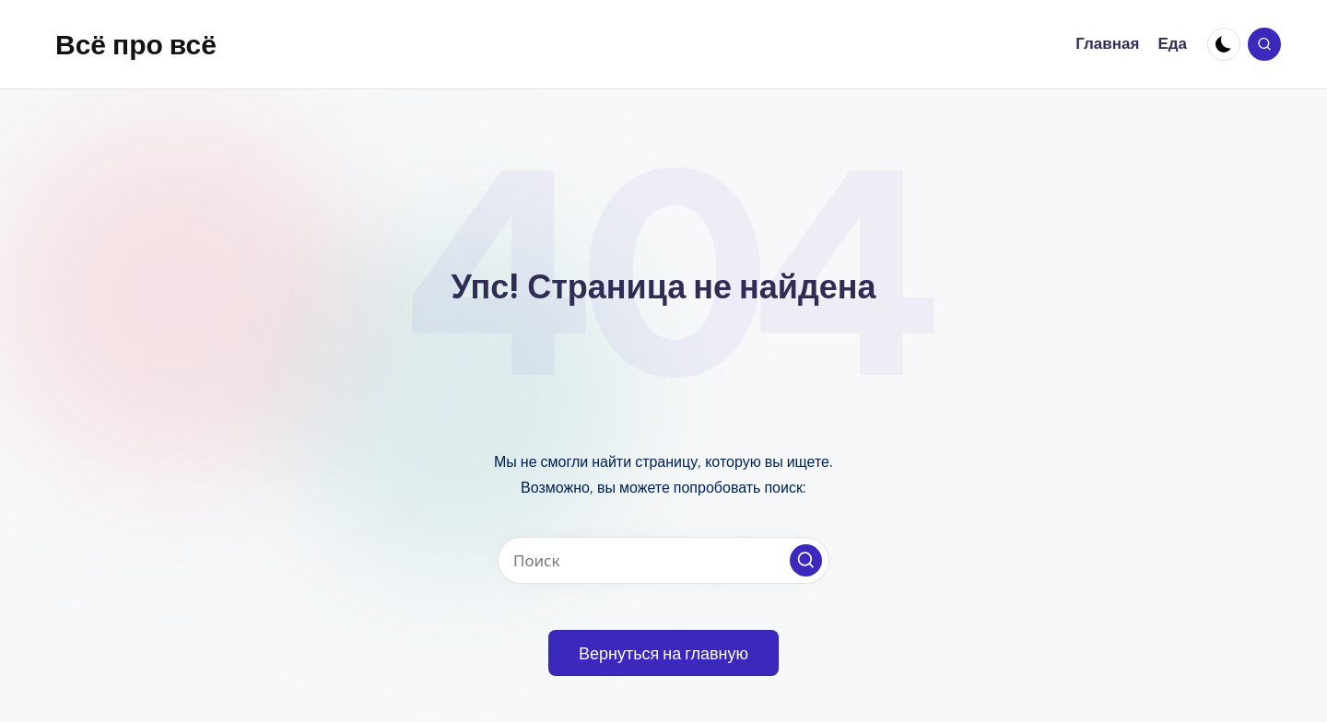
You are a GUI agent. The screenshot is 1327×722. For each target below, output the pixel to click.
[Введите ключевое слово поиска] (663, 560)
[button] (806, 560)
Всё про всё (136, 44)
